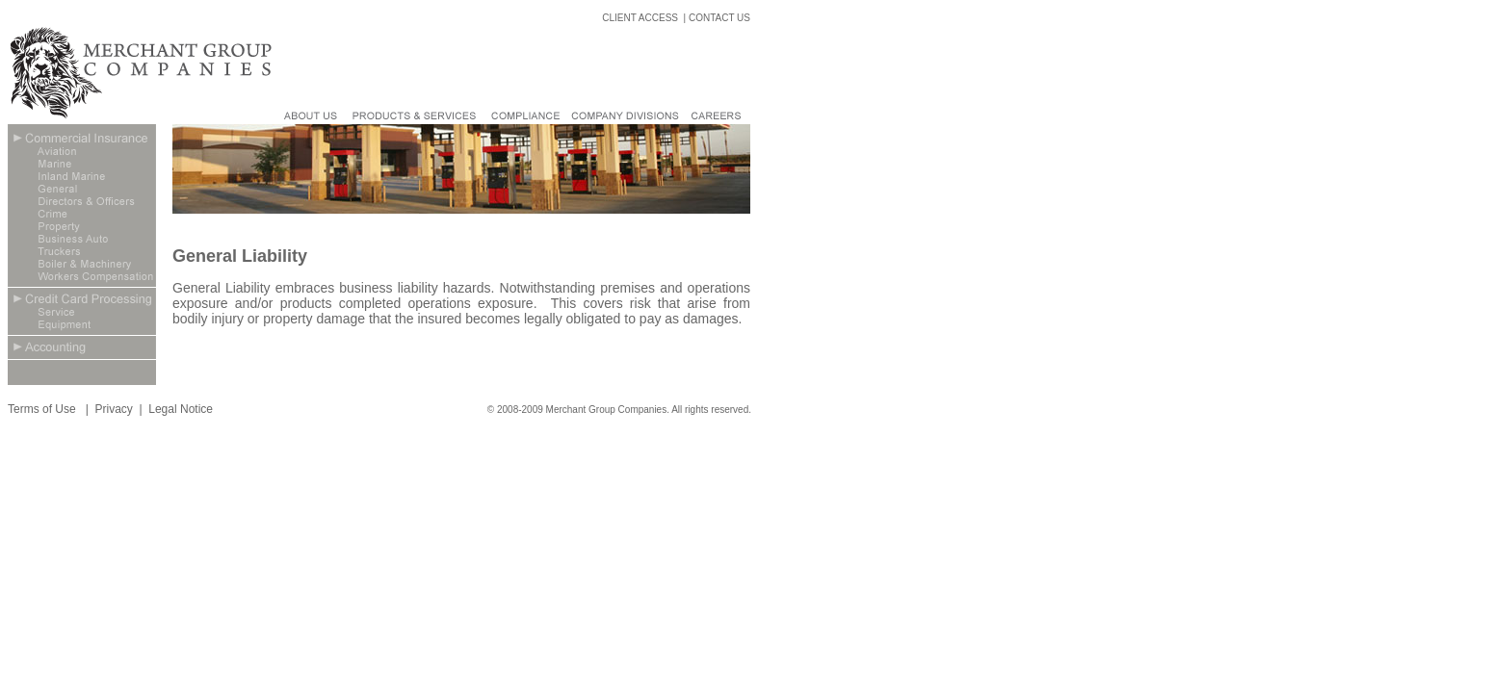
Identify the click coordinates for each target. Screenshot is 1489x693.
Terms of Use (43, 409)
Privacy (113, 409)
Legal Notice (180, 409)
